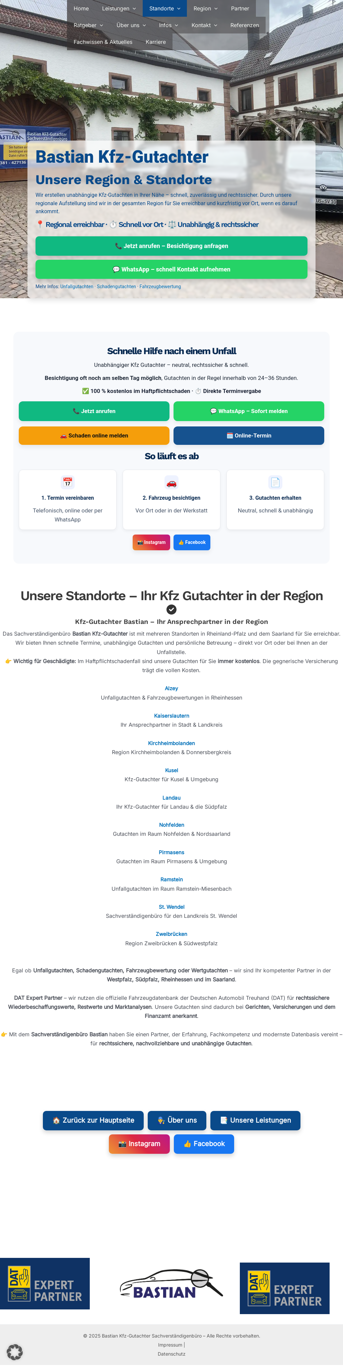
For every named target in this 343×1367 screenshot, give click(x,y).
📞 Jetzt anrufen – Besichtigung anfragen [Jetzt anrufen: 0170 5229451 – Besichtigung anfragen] (171, 246)
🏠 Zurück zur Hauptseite (93, 1122)
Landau (171, 798)
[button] (128, 8)
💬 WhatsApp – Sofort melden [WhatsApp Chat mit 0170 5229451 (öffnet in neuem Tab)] (249, 411)
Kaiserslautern (171, 716)
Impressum (170, 1346)
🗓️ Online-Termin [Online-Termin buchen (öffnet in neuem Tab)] (249, 436)
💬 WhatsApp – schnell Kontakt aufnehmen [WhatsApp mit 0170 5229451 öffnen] (171, 269)
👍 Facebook (191, 543)
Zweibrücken (171, 935)
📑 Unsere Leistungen (255, 1122)
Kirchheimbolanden (171, 743)
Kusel (171, 771)
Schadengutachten (116, 287)
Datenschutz (172, 1356)
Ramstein (171, 880)
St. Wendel (171, 907)
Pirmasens (172, 853)
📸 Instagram (151, 543)
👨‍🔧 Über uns (177, 1122)
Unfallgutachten (76, 287)
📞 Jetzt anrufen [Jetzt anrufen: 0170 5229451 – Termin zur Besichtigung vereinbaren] (94, 411)
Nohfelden (171, 825)
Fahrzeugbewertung (160, 287)
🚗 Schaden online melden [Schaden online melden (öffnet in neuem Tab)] (94, 436)
